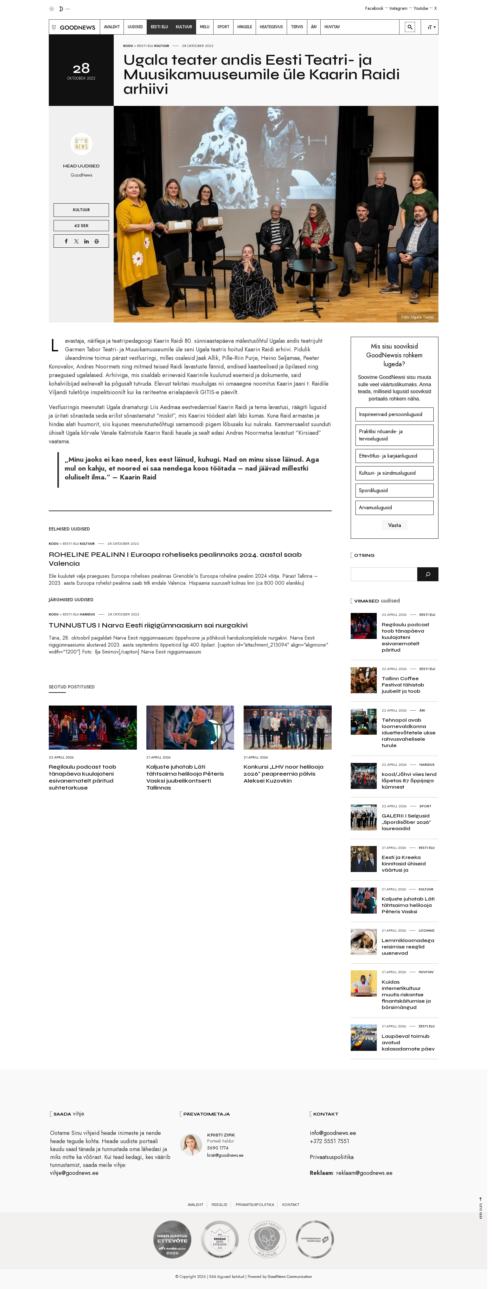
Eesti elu (145, 45)
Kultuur (161, 45)
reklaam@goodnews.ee (364, 1173)
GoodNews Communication (290, 1276)
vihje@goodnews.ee (74, 1173)
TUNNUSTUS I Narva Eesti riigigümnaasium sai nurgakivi (148, 625)
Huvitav (426, 971)
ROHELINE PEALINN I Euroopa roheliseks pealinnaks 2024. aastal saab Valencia (175, 559)
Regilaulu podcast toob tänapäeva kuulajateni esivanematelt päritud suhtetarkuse (82, 777)
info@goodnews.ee (333, 1133)
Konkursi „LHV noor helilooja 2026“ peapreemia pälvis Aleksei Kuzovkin (283, 773)
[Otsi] (427, 574)
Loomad (427, 930)
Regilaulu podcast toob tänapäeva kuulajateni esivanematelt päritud (405, 637)
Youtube (421, 8)
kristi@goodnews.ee (225, 1155)
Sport (425, 806)
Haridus (87, 614)
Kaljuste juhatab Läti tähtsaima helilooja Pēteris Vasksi (408, 905)
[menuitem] (112, 27)
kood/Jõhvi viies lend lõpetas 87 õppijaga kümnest (409, 780)
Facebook (374, 8)
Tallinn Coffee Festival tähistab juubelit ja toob (403, 684)
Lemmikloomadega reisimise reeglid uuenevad (408, 946)
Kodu (128, 45)
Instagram (398, 8)
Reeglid (219, 1204)
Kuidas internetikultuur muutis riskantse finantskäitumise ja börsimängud (406, 994)
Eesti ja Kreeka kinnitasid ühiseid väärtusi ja (404, 863)
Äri (422, 710)
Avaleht (195, 1204)
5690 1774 (217, 1148)
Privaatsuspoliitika (332, 1157)
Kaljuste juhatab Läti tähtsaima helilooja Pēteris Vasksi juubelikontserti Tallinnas (185, 777)
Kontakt (290, 1204)
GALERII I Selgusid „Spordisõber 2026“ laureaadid (406, 822)
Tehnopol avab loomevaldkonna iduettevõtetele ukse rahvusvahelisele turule (409, 732)
